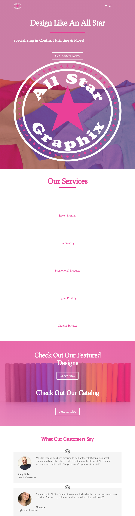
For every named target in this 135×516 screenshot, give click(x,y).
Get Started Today (67, 56)
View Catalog (67, 412)
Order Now (67, 376)
